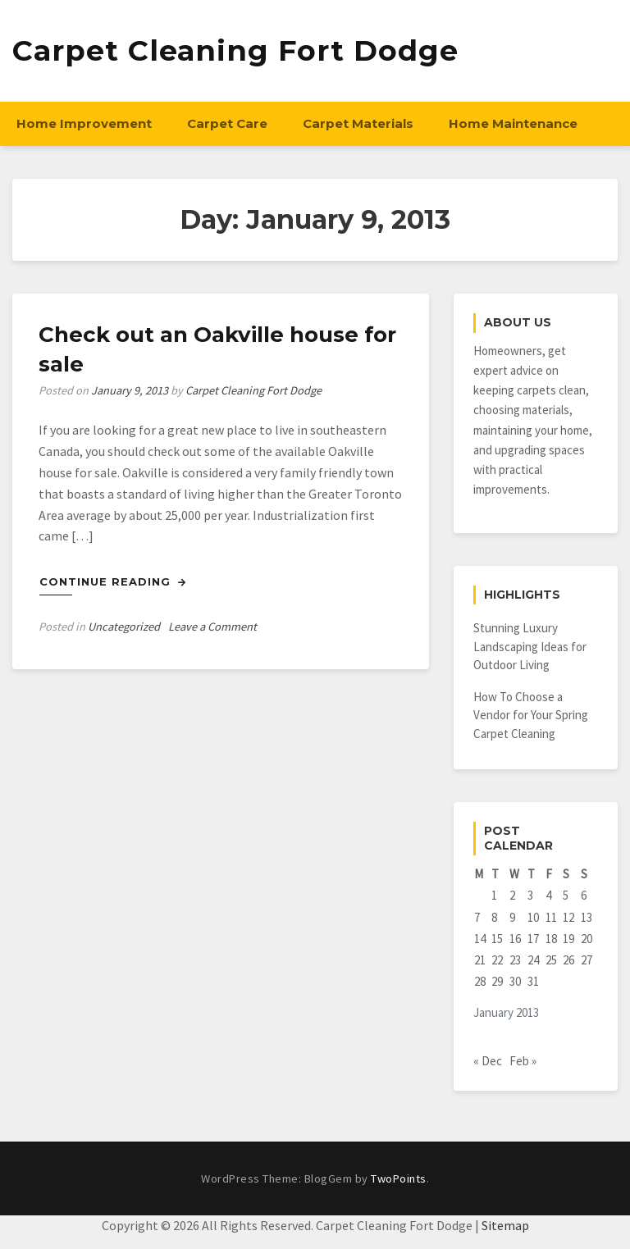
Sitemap (505, 1225)
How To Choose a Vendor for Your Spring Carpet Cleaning (530, 715)
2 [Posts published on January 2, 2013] (512, 895)
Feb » (522, 1061)
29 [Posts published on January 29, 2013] (497, 981)
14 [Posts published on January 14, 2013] (480, 938)
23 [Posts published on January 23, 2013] (515, 960)
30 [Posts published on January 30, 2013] (515, 981)
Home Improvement (84, 123)
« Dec (487, 1061)
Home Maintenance (513, 123)
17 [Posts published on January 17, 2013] (533, 938)
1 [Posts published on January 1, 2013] (494, 895)
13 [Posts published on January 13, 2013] (586, 917)
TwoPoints (399, 1178)
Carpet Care (227, 123)
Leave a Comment (212, 626)
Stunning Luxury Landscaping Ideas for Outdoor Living (530, 646)
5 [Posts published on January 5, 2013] (565, 895)
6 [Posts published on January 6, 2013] (584, 895)
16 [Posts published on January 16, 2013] (515, 938)
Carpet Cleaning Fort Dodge (235, 50)
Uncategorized (124, 626)
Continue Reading (112, 581)
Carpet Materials (358, 123)
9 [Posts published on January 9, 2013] (512, 917)
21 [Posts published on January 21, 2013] (480, 960)
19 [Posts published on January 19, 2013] (568, 938)
